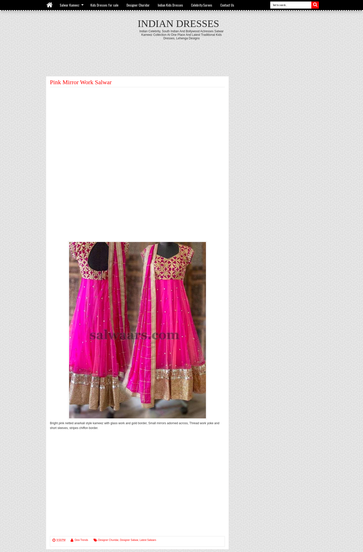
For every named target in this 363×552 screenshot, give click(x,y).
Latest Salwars (148, 540)
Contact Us (227, 5)
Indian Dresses (178, 23)
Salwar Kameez (69, 5)
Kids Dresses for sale (104, 5)
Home (49, 5)
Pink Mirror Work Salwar (81, 82)
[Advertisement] (181, 54)
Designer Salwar (129, 540)
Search (315, 5)
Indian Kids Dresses (170, 5)
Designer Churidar (138, 5)
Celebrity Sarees (201, 5)
